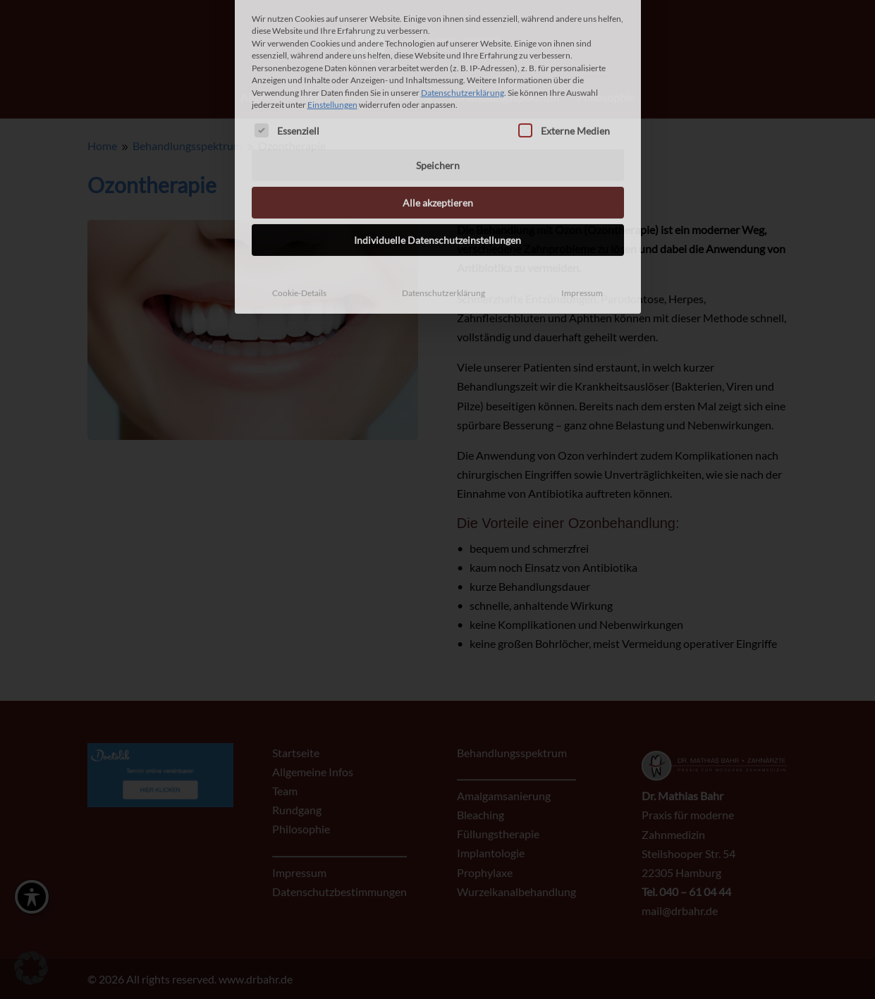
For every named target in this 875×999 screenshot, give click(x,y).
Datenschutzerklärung (462, 13)
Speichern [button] (438, 86)
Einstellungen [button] (332, 25)
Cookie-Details (299, 214)
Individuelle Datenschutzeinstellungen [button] (437, 161)
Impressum (582, 214)
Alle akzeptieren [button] (438, 124)
